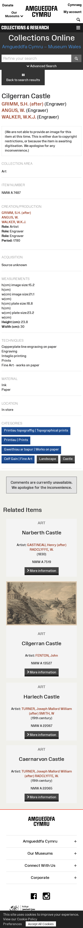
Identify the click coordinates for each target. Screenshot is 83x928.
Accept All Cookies (41, 924)
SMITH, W (46, 713)
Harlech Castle (41, 697)
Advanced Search (42, 66)
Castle (68, 459)
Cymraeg (74, 5)
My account (72, 12)
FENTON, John (46, 655)
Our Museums (14, 14)
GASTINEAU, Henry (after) (46, 545)
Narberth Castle (41, 532)
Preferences (12, 924)
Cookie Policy (27, 919)
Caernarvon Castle (41, 759)
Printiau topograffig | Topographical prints (36, 430)
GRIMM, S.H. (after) (22, 103)
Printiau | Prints (16, 440)
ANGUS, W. (13, 110)
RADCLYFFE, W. (42, 549)
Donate (7, 5)
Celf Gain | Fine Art (18, 459)
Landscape (47, 459)
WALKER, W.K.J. (19, 116)
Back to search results (23, 77)
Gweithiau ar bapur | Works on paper (31, 449)
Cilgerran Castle (41, 643)
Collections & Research (25, 28)
